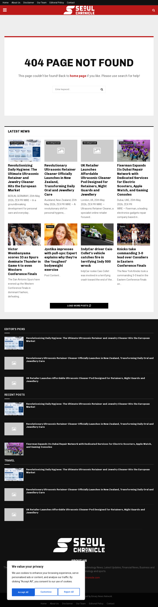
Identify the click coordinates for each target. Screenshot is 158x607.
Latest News (19, 131)
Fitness (50, 227)
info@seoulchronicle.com (85, 577)
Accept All (69, 592)
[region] (46, 581)
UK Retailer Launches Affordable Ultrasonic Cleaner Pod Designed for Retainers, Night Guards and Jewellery (96, 179)
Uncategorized (17, 143)
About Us (16, 2)
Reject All (46, 592)
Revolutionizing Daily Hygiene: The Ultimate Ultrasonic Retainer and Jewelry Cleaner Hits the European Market (23, 177)
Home (5, 2)
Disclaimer (28, 2)
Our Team (42, 2)
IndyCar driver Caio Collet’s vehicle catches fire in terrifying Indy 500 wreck (96, 257)
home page (78, 76)
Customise (23, 592)
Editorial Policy (57, 2)
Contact (71, 2)
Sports (13, 227)
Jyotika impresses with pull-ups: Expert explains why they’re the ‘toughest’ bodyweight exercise (60, 259)
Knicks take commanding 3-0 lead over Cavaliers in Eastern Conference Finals (132, 257)
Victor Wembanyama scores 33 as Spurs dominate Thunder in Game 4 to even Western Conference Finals (24, 261)
